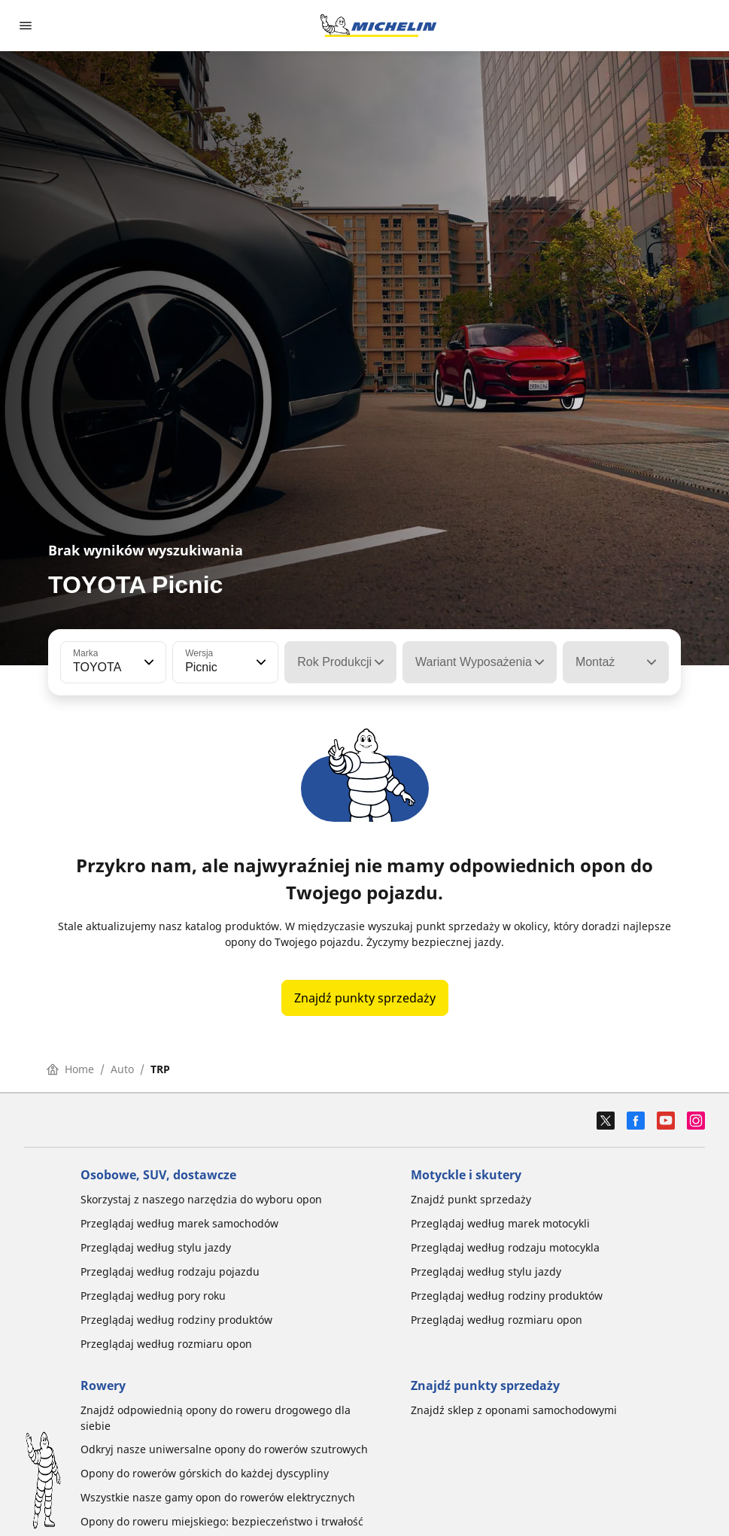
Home (70, 1069)
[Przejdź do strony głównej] (378, 25)
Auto (122, 1069)
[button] (147, 662)
